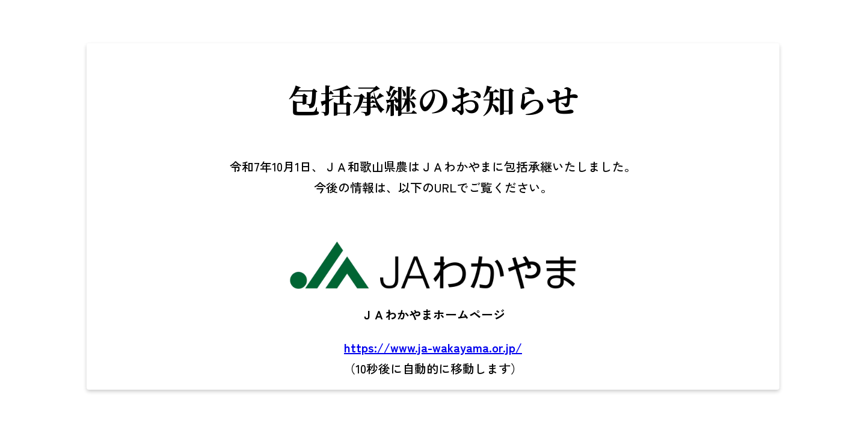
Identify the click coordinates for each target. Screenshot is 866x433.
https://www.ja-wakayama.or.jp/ (433, 347)
